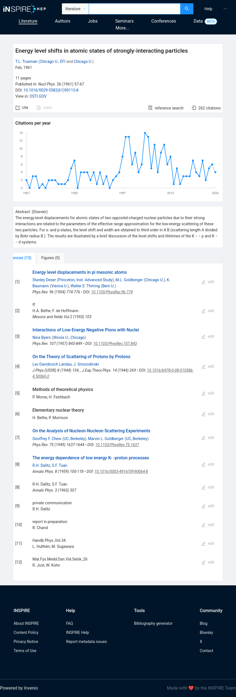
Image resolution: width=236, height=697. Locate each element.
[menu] (215, 9)
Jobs (93, 21)
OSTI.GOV (38, 96)
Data (198, 21)
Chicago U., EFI (52, 61)
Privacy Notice (25, 641)
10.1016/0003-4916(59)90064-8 (121, 471)
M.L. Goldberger (129, 280)
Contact (206, 650)
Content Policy (25, 632)
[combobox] (135, 8)
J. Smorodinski (86, 364)
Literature (28, 21)
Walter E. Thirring (85, 286)
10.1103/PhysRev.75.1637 (117, 445)
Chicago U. (83, 61)
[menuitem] (208, 9)
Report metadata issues (86, 641)
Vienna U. (59, 286)
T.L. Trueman (26, 61)
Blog (203, 623)
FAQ (69, 623)
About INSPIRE (26, 623)
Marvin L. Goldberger (106, 438)
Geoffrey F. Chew (46, 438)
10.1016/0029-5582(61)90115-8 (50, 90)
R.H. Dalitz (41, 465)
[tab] (31, 258)
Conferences (163, 21)
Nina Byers (41, 337)
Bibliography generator (153, 623)
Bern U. (108, 286)
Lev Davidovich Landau (52, 364)
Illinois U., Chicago (69, 337)
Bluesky (206, 632)
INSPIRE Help (77, 632)
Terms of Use (24, 650)
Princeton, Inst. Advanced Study (85, 280)
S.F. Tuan (59, 465)
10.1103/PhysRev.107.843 (115, 343)
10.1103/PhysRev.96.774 (112, 292)
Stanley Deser (44, 280)
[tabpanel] (118, 422)
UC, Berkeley (74, 438)
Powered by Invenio (19, 688)
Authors (62, 21)
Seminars (124, 21)
